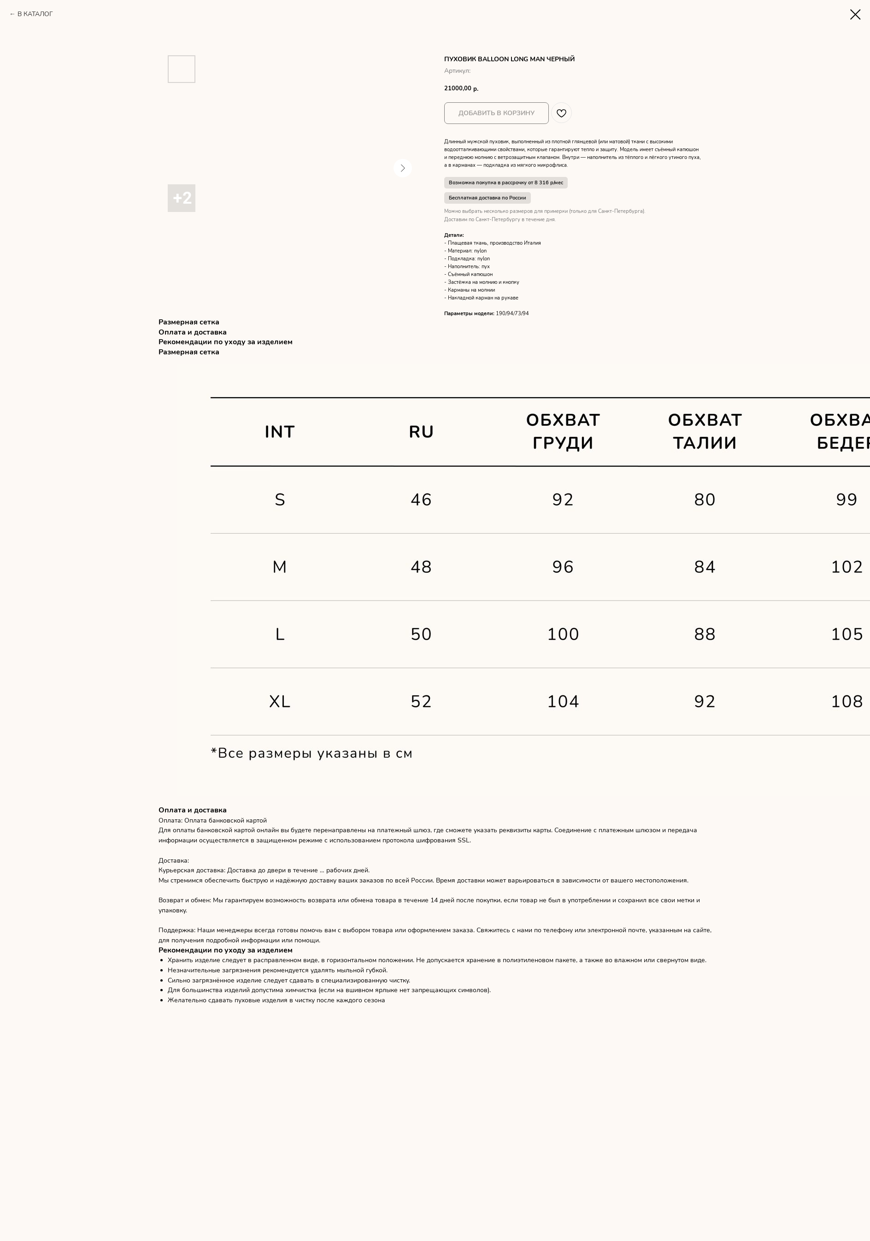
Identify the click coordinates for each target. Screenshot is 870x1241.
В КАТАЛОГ (35, 14)
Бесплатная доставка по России (487, 197)
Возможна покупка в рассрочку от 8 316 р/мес (506, 182)
